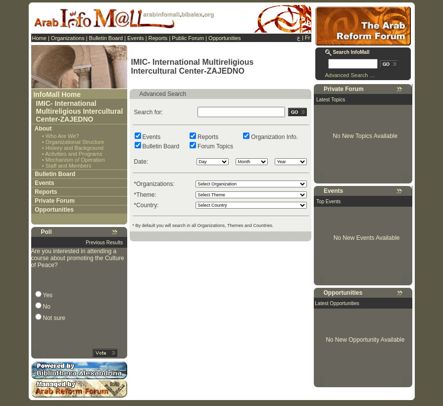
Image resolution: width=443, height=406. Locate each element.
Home (39, 38)
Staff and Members (69, 166)
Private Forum (55, 200)
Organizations (68, 38)
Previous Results (104, 242)
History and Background (74, 148)
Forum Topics (215, 146)
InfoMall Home (57, 94)
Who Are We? (62, 136)
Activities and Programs (73, 154)
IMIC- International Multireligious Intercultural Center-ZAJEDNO (79, 111)
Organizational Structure (75, 142)
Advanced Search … (350, 75)
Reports (158, 38)
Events (135, 38)
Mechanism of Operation (75, 160)
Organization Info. (274, 137)
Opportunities (224, 38)
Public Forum (188, 38)
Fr (307, 38)
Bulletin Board (106, 38)
